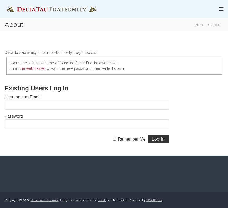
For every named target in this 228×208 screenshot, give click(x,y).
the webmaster (32, 68)
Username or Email (22, 97)
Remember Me (132, 139)
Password (14, 116)
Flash (102, 200)
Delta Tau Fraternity (45, 200)
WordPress (154, 200)
